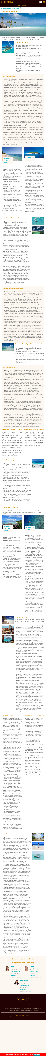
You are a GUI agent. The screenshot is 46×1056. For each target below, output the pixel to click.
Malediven (19, 1032)
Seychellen (25, 1032)
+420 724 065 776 (14, 1009)
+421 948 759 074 (24, 1023)
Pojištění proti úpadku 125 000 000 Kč (23, 1051)
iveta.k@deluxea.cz (34, 1007)
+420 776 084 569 (33, 1009)
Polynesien (31, 1032)
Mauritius (13, 1032)
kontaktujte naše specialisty (21, 39)
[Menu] (43, 2)
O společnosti (10, 1053)
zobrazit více (37, 1054)
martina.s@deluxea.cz (15, 1007)
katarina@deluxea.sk (24, 1021)
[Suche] (40, 2)
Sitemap (36, 1053)
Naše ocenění (23, 1053)
